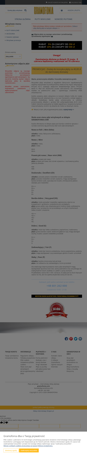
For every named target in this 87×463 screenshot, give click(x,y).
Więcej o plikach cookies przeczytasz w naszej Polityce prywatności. (28, 446)
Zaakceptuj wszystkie (29, 450)
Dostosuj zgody (11, 450)
